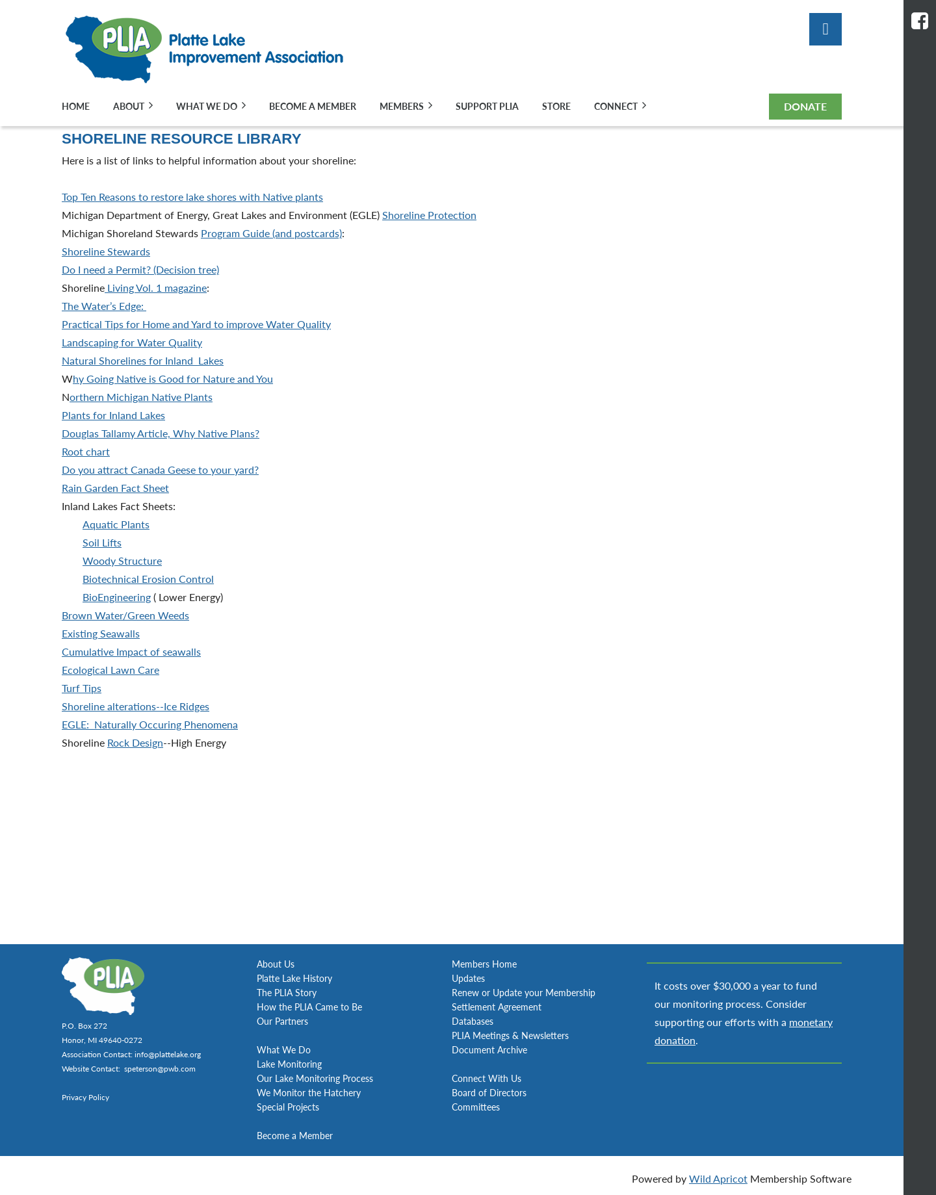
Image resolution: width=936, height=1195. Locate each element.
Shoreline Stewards (106, 251)
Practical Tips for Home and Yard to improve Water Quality (196, 324)
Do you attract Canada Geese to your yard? (160, 469)
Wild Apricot (718, 1178)
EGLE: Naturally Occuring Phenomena (150, 724)
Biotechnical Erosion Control (148, 578)
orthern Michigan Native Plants (141, 397)
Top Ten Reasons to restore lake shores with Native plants (192, 196)
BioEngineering (117, 597)
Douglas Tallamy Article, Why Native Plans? (160, 433)
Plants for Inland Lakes (113, 415)
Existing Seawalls (101, 633)
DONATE (805, 106)
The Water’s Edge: (104, 306)
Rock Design (135, 742)
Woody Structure (122, 560)
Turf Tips (81, 688)
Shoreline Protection (429, 215)
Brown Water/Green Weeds (125, 615)
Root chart (86, 451)
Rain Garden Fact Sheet (115, 488)
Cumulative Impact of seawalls (131, 651)
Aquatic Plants (116, 524)
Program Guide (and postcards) (271, 233)
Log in (825, 29)
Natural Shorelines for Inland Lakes (143, 360)
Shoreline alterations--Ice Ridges (135, 706)
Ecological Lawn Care (110, 669)
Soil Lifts (102, 542)
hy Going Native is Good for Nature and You (173, 378)
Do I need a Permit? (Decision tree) (140, 269)
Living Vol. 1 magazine (156, 287)
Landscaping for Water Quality (132, 342)
